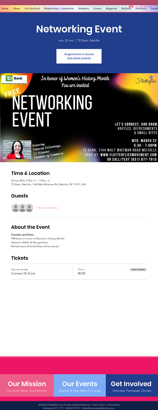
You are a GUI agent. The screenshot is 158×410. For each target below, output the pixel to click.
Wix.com (87, 405)
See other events (79, 58)
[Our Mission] (27, 383)
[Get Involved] (132, 383)
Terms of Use (99, 405)
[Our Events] (80, 383)
